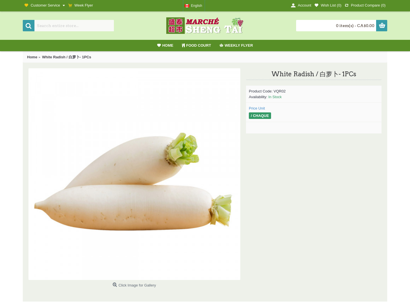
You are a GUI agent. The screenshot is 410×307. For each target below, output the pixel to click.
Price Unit (257, 108)
